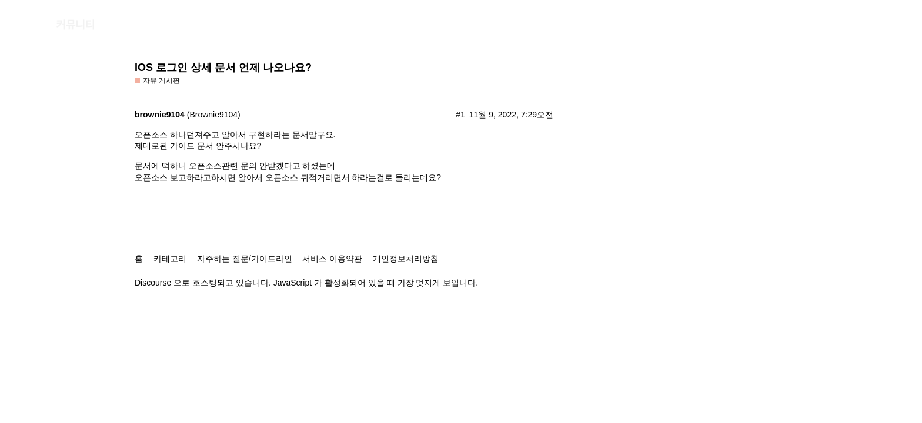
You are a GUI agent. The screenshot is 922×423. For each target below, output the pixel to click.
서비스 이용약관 (332, 258)
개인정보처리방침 (406, 258)
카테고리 (169, 258)
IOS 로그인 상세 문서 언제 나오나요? (223, 67)
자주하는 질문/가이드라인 (244, 258)
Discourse (153, 282)
